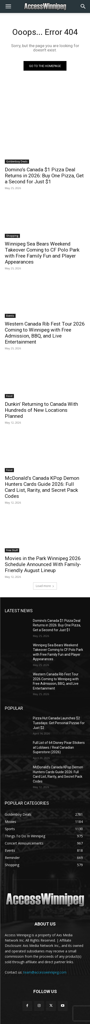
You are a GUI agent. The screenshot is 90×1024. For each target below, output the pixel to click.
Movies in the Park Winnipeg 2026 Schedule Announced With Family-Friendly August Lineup (43, 564)
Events (10, 315)
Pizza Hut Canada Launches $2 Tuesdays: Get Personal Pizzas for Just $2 (59, 722)
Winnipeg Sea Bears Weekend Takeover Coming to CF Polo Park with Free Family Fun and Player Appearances (42, 253)
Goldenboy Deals (17, 161)
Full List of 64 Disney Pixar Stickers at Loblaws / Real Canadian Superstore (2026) (59, 747)
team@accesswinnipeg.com (44, 972)
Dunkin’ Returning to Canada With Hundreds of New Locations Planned (41, 410)
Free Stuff (12, 550)
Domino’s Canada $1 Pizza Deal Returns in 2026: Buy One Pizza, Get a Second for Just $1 (44, 176)
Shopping (12, 235)
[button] (8, 6)
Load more (45, 586)
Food (9, 396)
